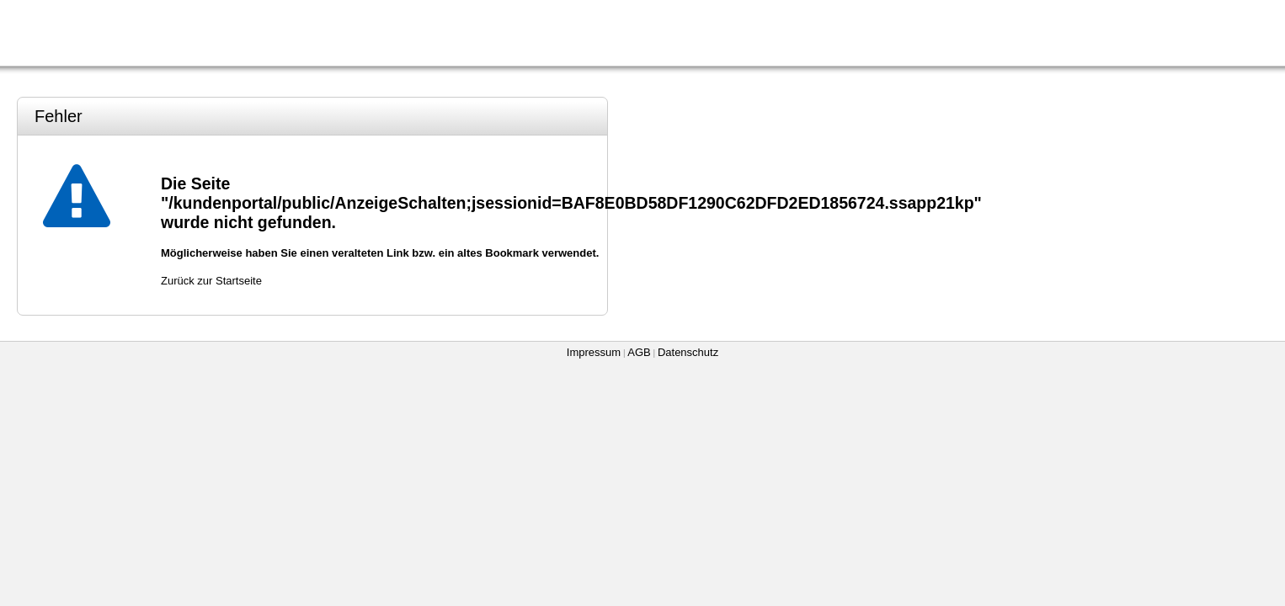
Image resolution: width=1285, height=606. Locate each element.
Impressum (594, 352)
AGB (638, 352)
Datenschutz (688, 352)
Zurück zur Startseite (211, 280)
